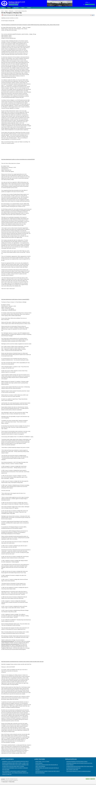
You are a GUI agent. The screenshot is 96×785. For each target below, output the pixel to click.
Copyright (3, 778)
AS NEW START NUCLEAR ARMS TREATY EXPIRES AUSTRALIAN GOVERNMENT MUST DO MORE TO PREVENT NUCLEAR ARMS (15, 768)
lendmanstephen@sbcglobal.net (7, 641)
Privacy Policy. (12, 781)
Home (2, 11)
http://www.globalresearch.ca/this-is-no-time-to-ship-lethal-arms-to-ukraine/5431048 (18, 159)
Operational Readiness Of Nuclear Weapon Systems (76, 761)
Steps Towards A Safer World (72, 769)
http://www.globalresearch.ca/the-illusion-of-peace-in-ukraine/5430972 (15, 299)
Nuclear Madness (38, 763)
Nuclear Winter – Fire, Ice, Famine (42, 761)
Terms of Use (5, 781)
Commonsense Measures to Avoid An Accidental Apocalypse (78, 771)
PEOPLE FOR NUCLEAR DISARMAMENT (16, 2)
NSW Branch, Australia (13, 4)
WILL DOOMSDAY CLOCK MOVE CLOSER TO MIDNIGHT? (14, 771)
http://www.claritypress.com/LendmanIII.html (10, 644)
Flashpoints (11, 11)
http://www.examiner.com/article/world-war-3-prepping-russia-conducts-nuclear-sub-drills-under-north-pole (22, 661)
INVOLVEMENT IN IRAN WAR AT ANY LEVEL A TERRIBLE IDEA (15, 764)
